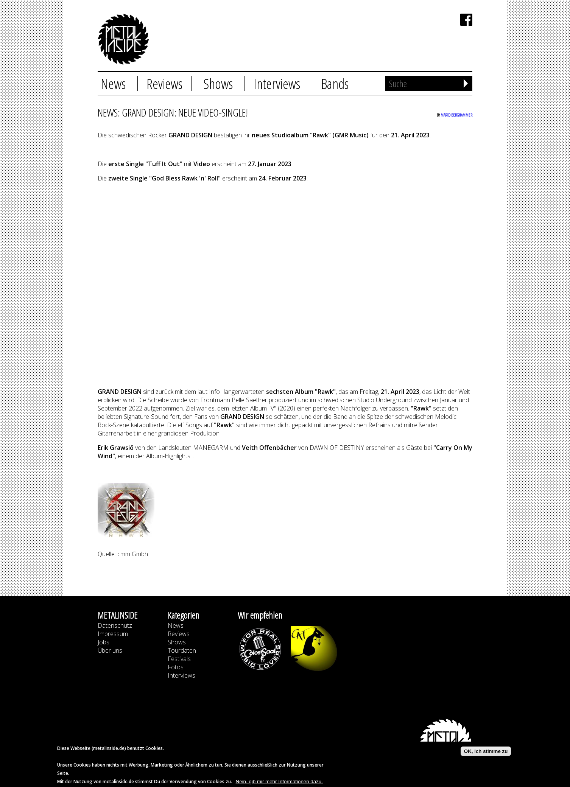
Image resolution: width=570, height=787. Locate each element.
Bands (335, 83)
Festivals (179, 659)
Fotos (176, 667)
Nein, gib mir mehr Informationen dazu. (279, 781)
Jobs (103, 642)
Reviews (164, 83)
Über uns (110, 650)
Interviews (277, 83)
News (113, 83)
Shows (218, 83)
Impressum (113, 634)
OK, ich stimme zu (486, 751)
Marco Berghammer (456, 115)
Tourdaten (182, 650)
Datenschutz (115, 625)
